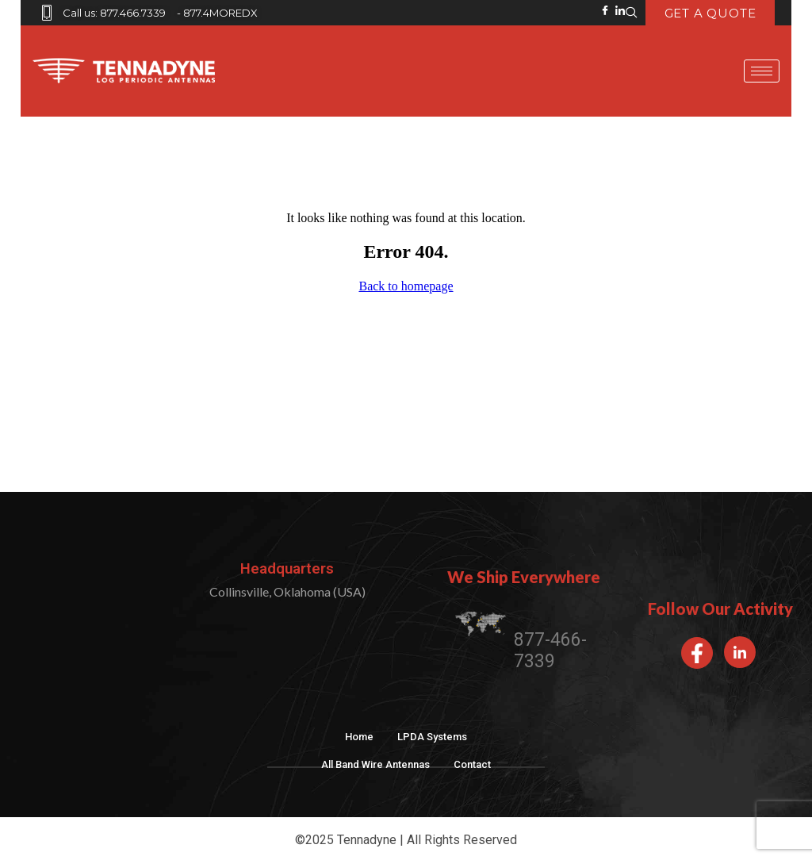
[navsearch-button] (632, 13)
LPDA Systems (432, 737)
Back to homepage (405, 286)
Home (359, 737)
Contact (472, 764)
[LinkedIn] (740, 652)
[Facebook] (697, 653)
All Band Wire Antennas (375, 764)
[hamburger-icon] (761, 71)
